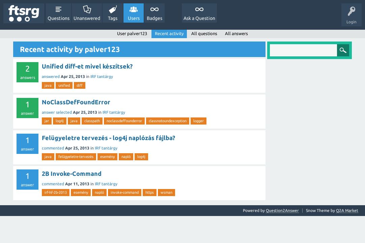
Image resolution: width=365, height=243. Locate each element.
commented (53, 148)
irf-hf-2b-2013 (56, 192)
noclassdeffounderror (124, 121)
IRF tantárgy (101, 76)
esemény (107, 157)
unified (64, 85)
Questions (58, 18)
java (48, 85)
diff (80, 85)
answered (51, 76)
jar (47, 121)
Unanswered (87, 18)
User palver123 (132, 33)
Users (134, 18)
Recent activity (169, 33)
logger (198, 121)
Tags (112, 18)
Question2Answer (282, 210)
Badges (154, 18)
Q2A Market (347, 210)
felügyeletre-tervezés (75, 157)
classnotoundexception (168, 121)
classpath (92, 121)
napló (126, 157)
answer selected (57, 112)
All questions (204, 33)
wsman (166, 192)
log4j (60, 121)
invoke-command (125, 192)
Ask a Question (199, 18)
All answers (236, 33)
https (149, 192)
